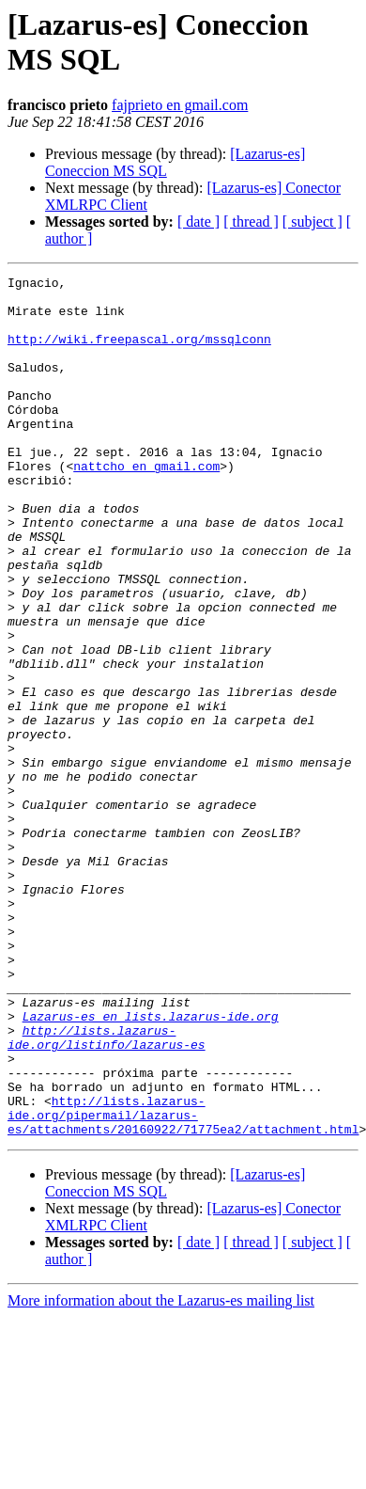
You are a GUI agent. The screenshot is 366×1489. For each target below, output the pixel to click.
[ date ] (198, 222)
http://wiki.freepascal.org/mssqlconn (139, 352)
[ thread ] (251, 222)
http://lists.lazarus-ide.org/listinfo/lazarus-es (107, 1191)
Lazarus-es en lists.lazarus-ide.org (151, 1165)
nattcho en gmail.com (146, 505)
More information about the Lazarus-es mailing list (161, 1473)
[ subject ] (312, 222)
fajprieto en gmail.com (180, 105)
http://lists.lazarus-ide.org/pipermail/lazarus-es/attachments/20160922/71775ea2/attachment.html (183, 1284)
